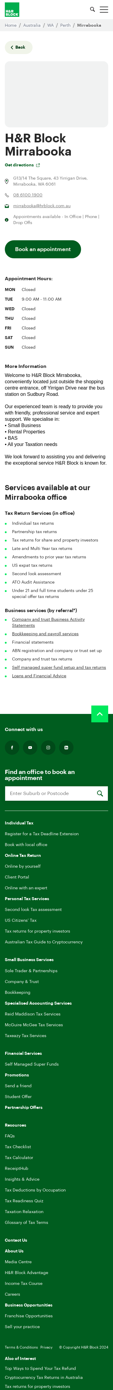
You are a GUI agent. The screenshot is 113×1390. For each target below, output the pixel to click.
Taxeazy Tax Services (25, 1036)
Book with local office (26, 845)
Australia (32, 25)
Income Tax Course (23, 1284)
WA (51, 25)
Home (11, 25)
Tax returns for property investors (37, 931)
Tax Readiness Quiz (24, 1201)
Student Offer (18, 1097)
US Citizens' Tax (20, 920)
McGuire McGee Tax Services (34, 1025)
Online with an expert (26, 888)
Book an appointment (43, 249)
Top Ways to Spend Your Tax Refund (40, 1369)
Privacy (46, 1347)
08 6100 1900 (27, 195)
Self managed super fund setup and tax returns (59, 668)
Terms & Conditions (21, 1347)
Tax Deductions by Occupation (35, 1190)
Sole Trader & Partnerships (31, 971)
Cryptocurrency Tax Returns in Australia (44, 1378)
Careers (12, 1294)
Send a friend (18, 1086)
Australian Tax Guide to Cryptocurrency (44, 942)
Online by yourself (23, 866)
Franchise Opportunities (29, 1316)
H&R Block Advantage (26, 1273)
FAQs (10, 1136)
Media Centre (18, 1262)
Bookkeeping (17, 993)
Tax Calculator (19, 1158)
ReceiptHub (16, 1169)
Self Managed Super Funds (32, 1064)
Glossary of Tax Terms (26, 1223)
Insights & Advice (22, 1179)
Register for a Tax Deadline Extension (42, 834)
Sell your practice (22, 1327)
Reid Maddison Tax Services (33, 1014)
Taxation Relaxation (24, 1212)
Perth (66, 25)
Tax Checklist (18, 1147)
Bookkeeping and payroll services (45, 634)
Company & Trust (22, 982)
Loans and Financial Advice (39, 676)
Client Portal (17, 877)
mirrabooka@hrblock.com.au (42, 206)
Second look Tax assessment (33, 910)
